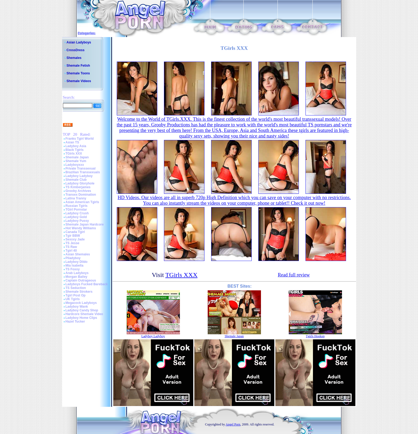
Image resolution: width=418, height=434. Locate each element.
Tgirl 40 (71, 250)
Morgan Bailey (76, 277)
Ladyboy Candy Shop (82, 310)
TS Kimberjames (78, 187)
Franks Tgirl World (80, 138)
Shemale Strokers (79, 292)
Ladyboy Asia (76, 146)
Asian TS (72, 142)
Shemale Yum (76, 161)
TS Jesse (72, 243)
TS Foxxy (73, 269)
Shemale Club (76, 180)
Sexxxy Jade (75, 239)
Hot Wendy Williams (81, 228)
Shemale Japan (77, 157)
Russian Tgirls (77, 206)
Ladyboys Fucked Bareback (87, 284)
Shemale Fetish (78, 65)
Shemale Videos (79, 81)
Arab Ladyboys (77, 273)
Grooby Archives (78, 191)
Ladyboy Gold (76, 217)
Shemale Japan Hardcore (85, 224)
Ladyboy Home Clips (81, 318)
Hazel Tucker (75, 321)
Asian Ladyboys (79, 42)
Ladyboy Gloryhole (80, 183)
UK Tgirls (73, 299)
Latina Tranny (76, 198)
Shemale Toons (78, 73)
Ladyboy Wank (77, 306)
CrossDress (76, 50)
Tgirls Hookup (315, 336)
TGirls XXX (74, 153)
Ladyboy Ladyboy (79, 176)
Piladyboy (73, 258)
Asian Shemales (78, 254)
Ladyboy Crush (77, 213)
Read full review (294, 275)
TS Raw (71, 247)
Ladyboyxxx (75, 165)
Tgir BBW (73, 236)
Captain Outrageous (81, 280)
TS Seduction (76, 288)
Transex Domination (81, 194)
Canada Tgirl (75, 232)
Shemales (74, 58)
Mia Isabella (74, 265)
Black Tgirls (75, 150)
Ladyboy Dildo (77, 262)
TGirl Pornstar (76, 209)
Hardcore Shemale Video (84, 314)
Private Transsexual (81, 168)
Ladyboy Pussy (77, 221)
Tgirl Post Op (76, 295)
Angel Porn (233, 424)
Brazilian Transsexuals (83, 172)
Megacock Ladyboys (81, 303)
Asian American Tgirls (82, 202)
